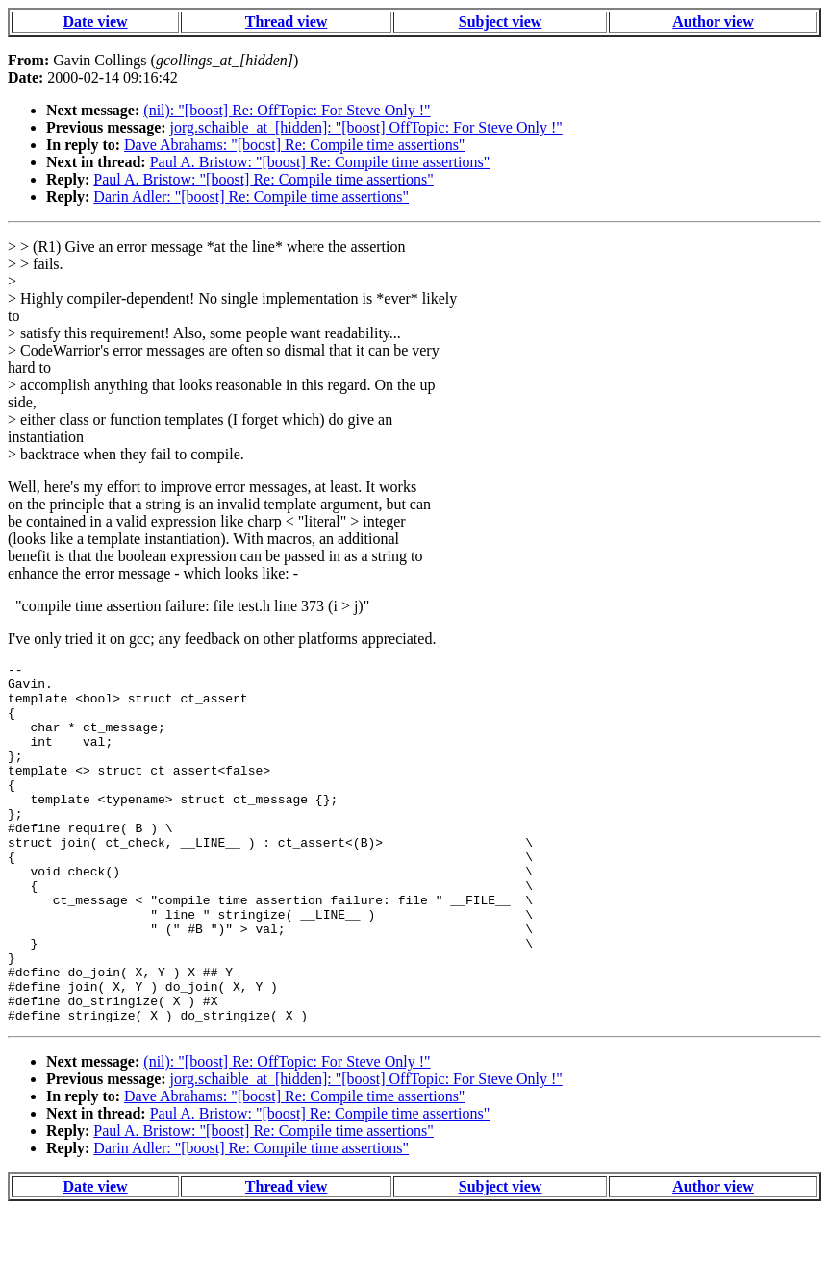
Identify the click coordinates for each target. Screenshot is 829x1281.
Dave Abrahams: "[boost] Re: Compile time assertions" (294, 144)
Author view (713, 21)
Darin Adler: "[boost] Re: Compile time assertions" (251, 196)
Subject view (500, 21)
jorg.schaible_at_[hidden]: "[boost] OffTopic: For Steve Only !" (366, 127)
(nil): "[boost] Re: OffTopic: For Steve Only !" (286, 110)
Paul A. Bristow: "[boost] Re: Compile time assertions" (320, 162)
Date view (95, 21)
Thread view (286, 21)
